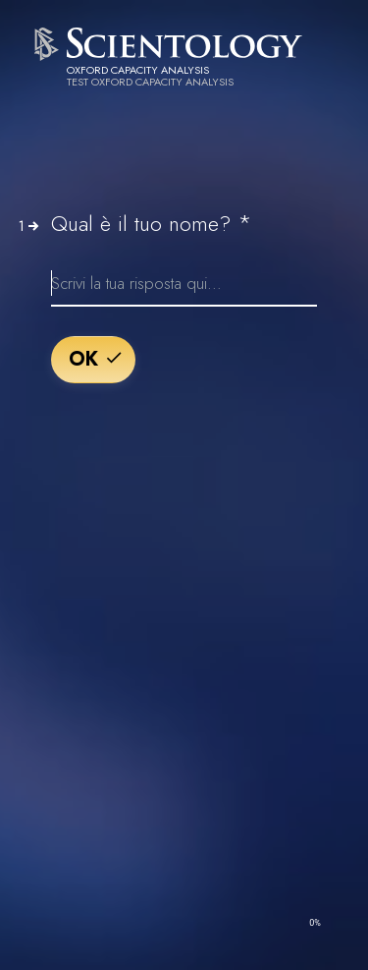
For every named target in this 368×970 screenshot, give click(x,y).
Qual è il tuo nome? (151, 223)
